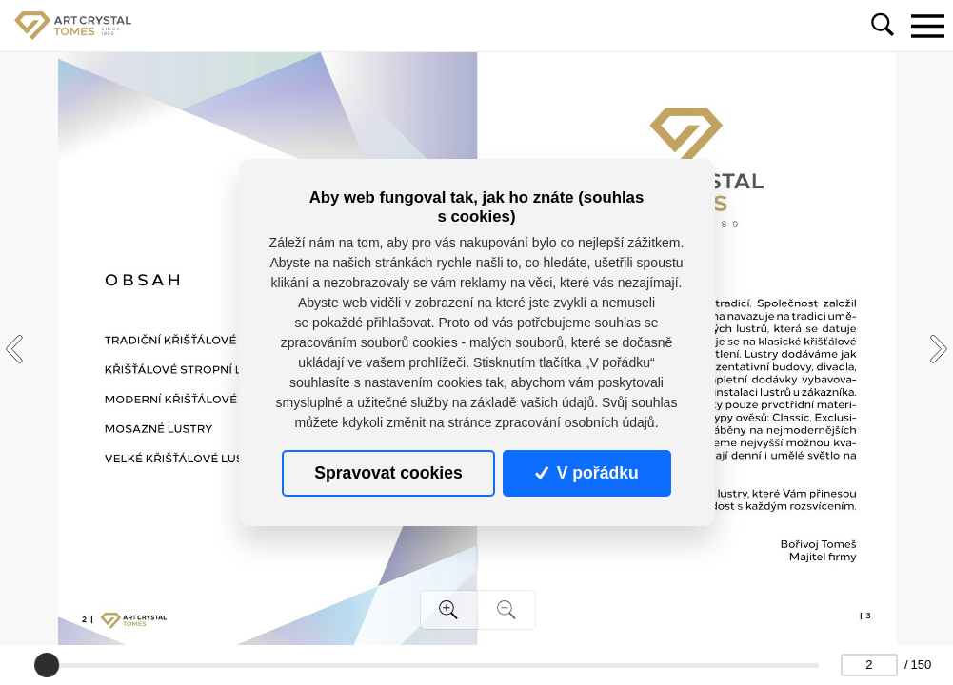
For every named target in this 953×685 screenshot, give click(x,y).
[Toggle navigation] (927, 25)
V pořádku (586, 472)
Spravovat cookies (388, 472)
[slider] (46, 665)
